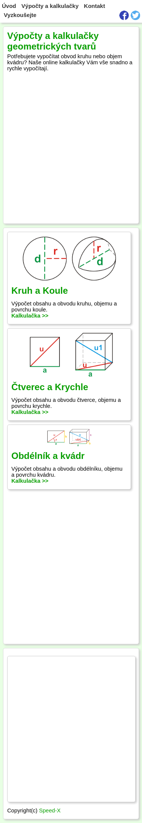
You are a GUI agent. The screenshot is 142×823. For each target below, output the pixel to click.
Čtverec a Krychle (49, 387)
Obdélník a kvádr (47, 456)
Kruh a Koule (39, 290)
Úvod (9, 6)
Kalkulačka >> (29, 316)
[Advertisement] (71, 146)
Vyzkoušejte (20, 15)
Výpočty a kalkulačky (50, 6)
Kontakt (94, 6)
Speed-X (50, 811)
